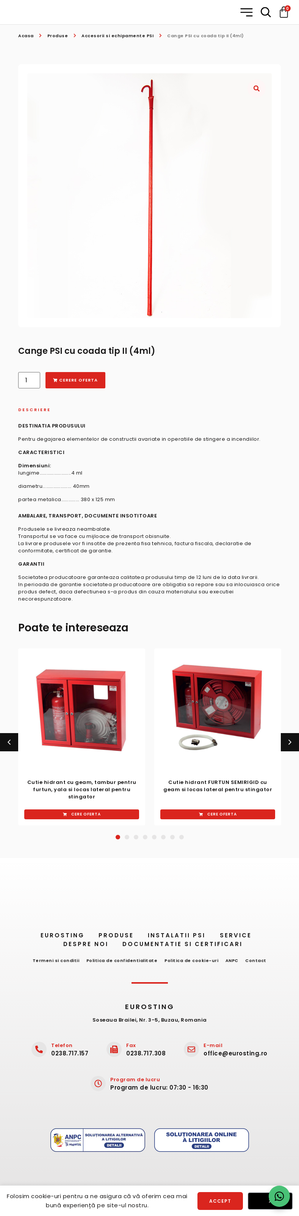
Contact (260, 963)
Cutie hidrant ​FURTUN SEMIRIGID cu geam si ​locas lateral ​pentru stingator (217, 786)
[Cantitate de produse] (29, 380)
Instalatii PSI (178, 938)
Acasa (26, 36)
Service (241, 938)
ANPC (233, 963)
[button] (247, 12)
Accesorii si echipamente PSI (117, 36)
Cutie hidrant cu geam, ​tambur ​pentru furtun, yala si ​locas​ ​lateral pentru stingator (81, 789)
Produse (57, 36)
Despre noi (84, 946)
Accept (220, 1200)
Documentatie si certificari (185, 946)
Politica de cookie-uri (191, 963)
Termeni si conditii (51, 963)
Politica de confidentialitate (120, 963)
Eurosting (55, 938)
